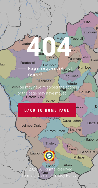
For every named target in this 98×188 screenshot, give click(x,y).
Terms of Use (33, 175)
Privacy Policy (64, 175)
